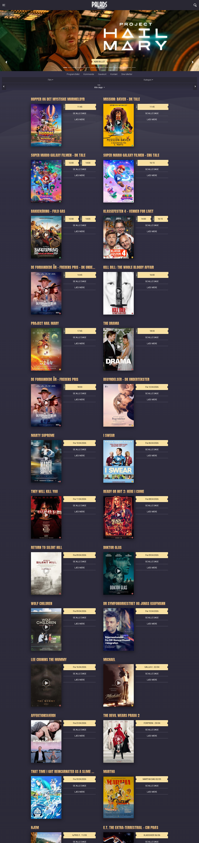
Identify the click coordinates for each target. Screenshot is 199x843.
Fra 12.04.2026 (152, 387)
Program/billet (73, 74)
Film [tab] (50, 80)
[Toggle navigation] (4, 5)
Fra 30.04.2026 (79, 779)
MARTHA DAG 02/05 (152, 779)
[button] (6, 62)
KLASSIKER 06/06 (152, 835)
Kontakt (113, 74)
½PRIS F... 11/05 (79, 835)
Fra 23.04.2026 (79, 723)
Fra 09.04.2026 (79, 555)
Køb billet (99, 61)
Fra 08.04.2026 (152, 499)
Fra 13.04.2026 (152, 611)
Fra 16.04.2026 (79, 667)
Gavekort (102, 74)
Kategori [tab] (147, 80)
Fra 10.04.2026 (79, 443)
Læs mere (79, 119)
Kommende (89, 74)
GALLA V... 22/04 (152, 667)
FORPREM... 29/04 (152, 723)
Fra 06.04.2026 (152, 443)
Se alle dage (79, 113)
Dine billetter (126, 74)
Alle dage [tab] (99, 86)
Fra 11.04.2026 (79, 499)
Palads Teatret (99, 3)
